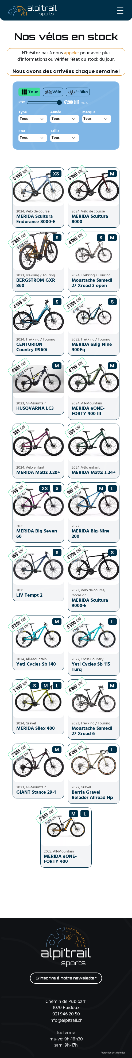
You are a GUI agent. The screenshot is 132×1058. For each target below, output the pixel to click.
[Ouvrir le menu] (120, 10)
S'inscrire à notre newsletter (66, 978)
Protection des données (113, 1053)
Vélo (53, 92)
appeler (71, 53)
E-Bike (78, 92)
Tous (29, 92)
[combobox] (32, 119)
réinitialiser (95, 137)
